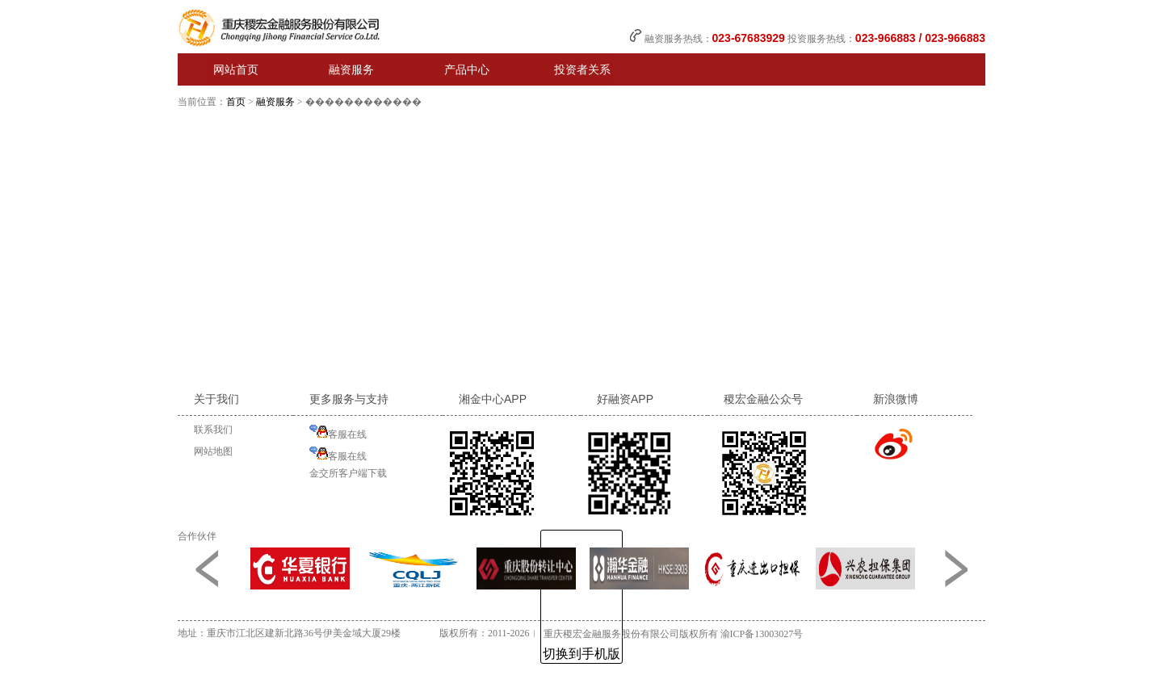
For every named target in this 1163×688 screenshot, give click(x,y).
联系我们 (213, 429)
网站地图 (213, 451)
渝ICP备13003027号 (762, 634)
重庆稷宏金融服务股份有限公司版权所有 (631, 634)
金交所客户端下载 (348, 473)
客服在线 (338, 432)
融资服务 (275, 101)
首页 (236, 101)
